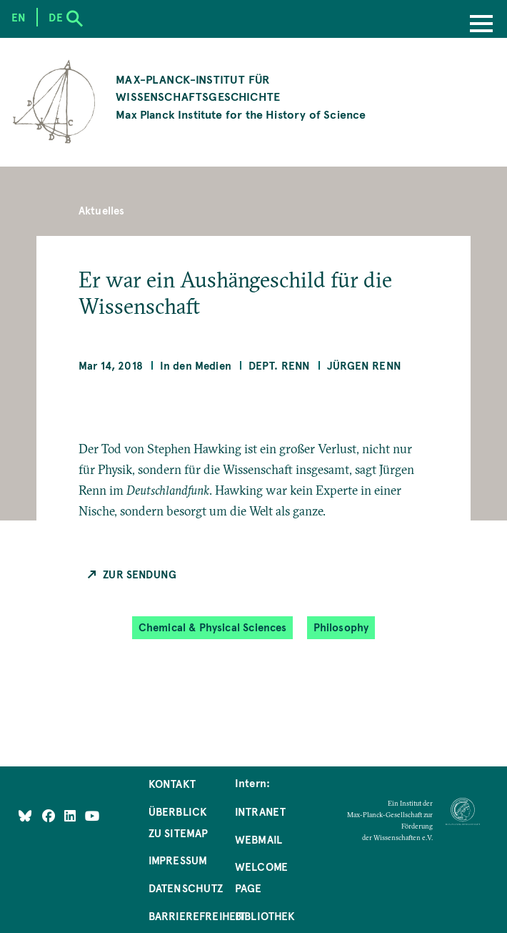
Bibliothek (265, 916)
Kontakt (172, 783)
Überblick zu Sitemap (179, 822)
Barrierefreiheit (197, 916)
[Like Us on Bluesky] (25, 816)
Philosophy (341, 627)
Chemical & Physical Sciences (213, 627)
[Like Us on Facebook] (50, 816)
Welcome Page (261, 877)
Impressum (178, 860)
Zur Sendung (139, 574)
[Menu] (481, 25)
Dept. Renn (280, 365)
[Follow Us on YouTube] (92, 816)
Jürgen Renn (364, 365)
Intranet (260, 811)
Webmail (258, 839)
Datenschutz (186, 888)
